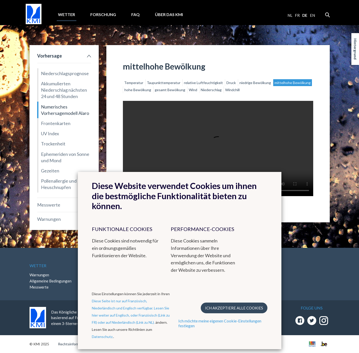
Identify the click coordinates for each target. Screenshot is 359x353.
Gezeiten (50, 170)
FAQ (135, 14)
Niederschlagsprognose (65, 73)
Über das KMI (169, 14)
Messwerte (48, 205)
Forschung (103, 14)
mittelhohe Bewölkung (293, 82)
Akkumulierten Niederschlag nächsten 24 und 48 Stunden (64, 90)
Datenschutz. (102, 336)
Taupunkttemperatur (164, 82)
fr (297, 15)
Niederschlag (211, 90)
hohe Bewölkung (138, 90)
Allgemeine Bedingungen (50, 281)
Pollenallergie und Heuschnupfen (59, 184)
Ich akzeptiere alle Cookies (234, 308)
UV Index (50, 133)
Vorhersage (49, 56)
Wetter (66, 14)
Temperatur (134, 82)
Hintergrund (355, 49)
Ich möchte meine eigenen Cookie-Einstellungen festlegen (219, 323)
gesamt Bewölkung (170, 90)
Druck (231, 82)
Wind (193, 90)
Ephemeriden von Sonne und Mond (65, 157)
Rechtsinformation (73, 344)
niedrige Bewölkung (255, 82)
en (312, 15)
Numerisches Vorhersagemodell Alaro (65, 110)
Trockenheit (53, 143)
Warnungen (49, 219)
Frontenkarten (55, 123)
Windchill (232, 90)
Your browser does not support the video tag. (218, 148)
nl (290, 15)
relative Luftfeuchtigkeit (204, 82)
